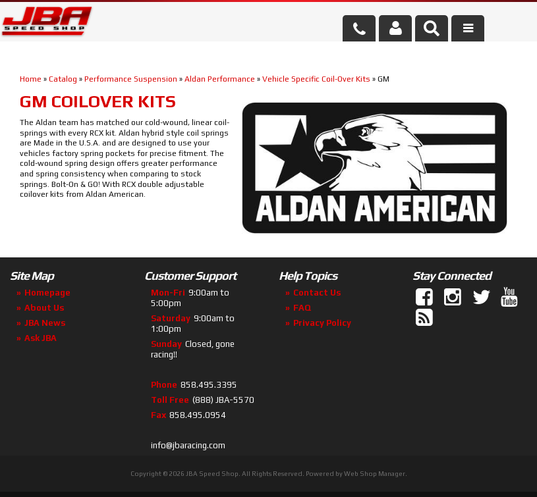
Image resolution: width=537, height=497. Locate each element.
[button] (431, 28)
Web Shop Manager (374, 473)
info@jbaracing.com (188, 445)
